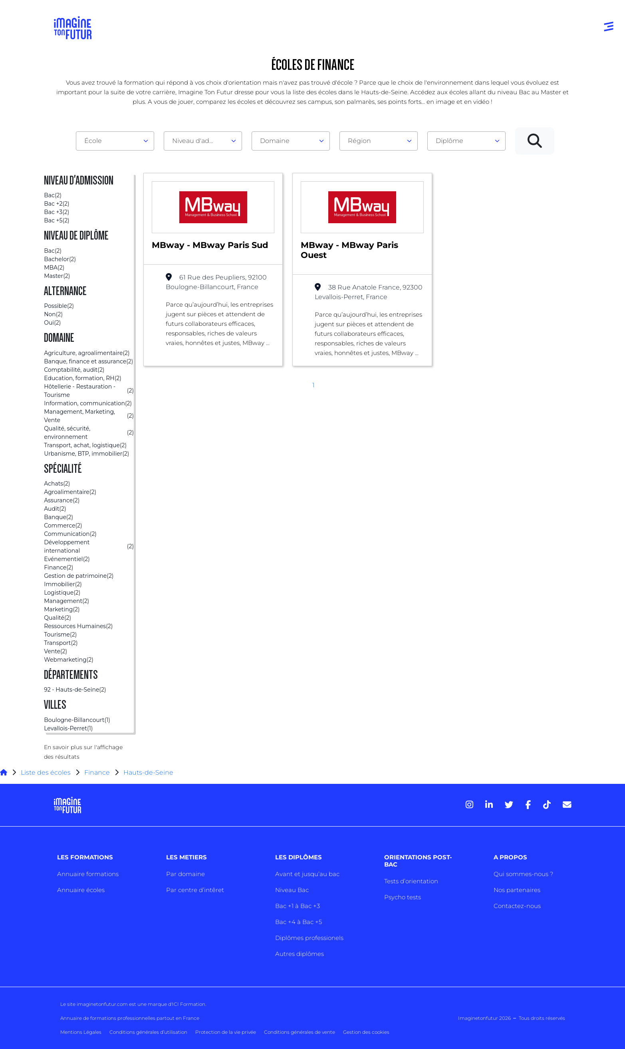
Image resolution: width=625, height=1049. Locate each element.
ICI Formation (188, 1004)
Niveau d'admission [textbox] (199, 141)
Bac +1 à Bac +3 (297, 906)
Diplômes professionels (309, 938)
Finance (97, 772)
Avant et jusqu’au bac (307, 874)
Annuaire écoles (81, 890)
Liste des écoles (46, 772)
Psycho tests (402, 897)
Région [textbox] (359, 141)
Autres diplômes (299, 954)
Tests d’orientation (411, 881)
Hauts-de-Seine (148, 772)
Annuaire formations (88, 874)
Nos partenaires (517, 890)
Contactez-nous (517, 906)
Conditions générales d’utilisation (148, 1032)
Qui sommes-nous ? (523, 874)
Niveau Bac (292, 890)
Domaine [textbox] (275, 141)
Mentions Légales (80, 1032)
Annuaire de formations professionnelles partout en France (129, 1018)
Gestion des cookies (366, 1032)
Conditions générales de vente (299, 1032)
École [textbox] (93, 141)
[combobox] (115, 141)
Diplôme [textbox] (449, 141)
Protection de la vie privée (225, 1032)
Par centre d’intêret (195, 890)
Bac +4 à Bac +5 (298, 922)
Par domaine (185, 874)
